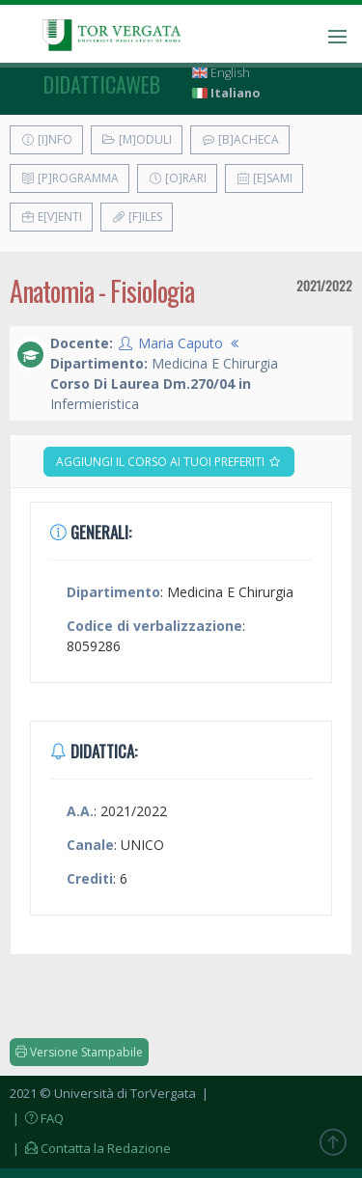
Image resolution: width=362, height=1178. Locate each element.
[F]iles (136, 216)
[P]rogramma (69, 178)
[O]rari (177, 178)
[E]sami (264, 178)
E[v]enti (51, 216)
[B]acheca (240, 139)
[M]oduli (136, 139)
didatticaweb (101, 83)
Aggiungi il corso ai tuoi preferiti (169, 461)
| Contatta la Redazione (90, 1148)
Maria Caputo (180, 343)
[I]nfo (46, 139)
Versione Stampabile (79, 1052)
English (221, 73)
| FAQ (37, 1118)
